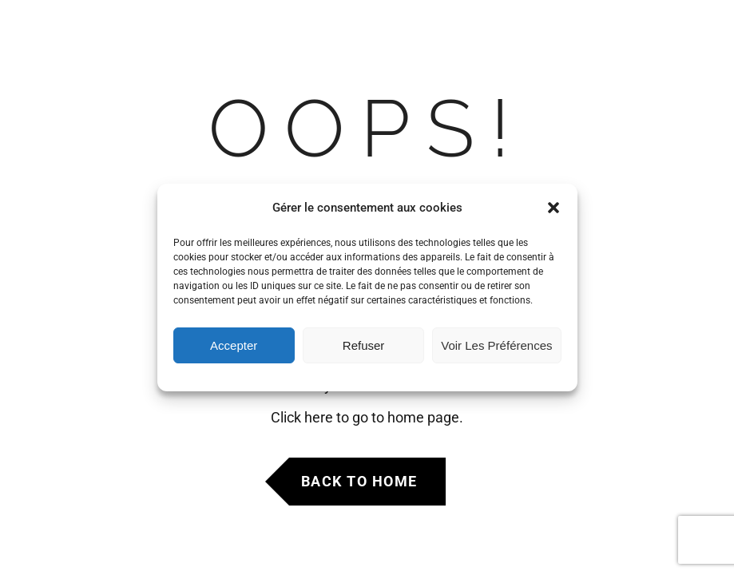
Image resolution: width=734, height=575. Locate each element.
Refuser (364, 345)
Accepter (233, 345)
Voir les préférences (496, 345)
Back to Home (359, 481)
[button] (553, 208)
